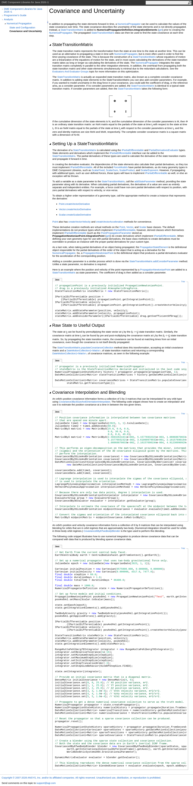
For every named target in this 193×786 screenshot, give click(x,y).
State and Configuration (22, 27)
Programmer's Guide (15, 15)
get (160, 29)
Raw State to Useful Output (77, 325)
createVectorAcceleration (109, 221)
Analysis (8, 19)
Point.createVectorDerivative (74, 203)
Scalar (142, 227)
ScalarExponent (149, 170)
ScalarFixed (98, 170)
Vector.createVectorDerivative (75, 209)
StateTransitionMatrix (72, 29)
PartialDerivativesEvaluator (163, 150)
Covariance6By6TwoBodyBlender (102, 531)
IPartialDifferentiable (133, 150)
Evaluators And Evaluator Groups (70, 71)
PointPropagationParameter (116, 233)
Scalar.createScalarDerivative (75, 214)
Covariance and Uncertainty (25, 31)
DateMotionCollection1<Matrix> (84, 350)
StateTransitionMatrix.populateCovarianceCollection (85, 347)
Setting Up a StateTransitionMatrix (83, 143)
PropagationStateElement (154, 247)
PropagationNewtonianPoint (98, 253)
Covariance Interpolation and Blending (87, 392)
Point (55, 221)
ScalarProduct (127, 170)
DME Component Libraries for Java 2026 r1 (23, 10)
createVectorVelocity (79, 221)
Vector (129, 227)
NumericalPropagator (129, 23)
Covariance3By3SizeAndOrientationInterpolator (84, 401)
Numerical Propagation (19, 23)
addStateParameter (145, 181)
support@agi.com (46, 783)
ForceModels (121, 167)
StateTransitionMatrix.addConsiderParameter (153, 261)
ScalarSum (112, 170)
